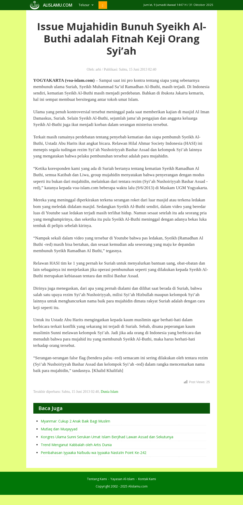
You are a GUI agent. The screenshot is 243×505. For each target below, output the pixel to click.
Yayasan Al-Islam (122, 479)
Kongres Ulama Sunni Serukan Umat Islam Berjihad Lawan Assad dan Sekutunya (107, 436)
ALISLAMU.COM (57, 5)
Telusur (86, 5)
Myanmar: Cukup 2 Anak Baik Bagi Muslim (75, 421)
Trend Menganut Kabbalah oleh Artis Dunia (76, 444)
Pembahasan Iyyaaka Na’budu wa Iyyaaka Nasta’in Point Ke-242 (93, 452)
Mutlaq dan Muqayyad (59, 429)
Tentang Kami (97, 479)
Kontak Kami (147, 479)
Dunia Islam (109, 392)
